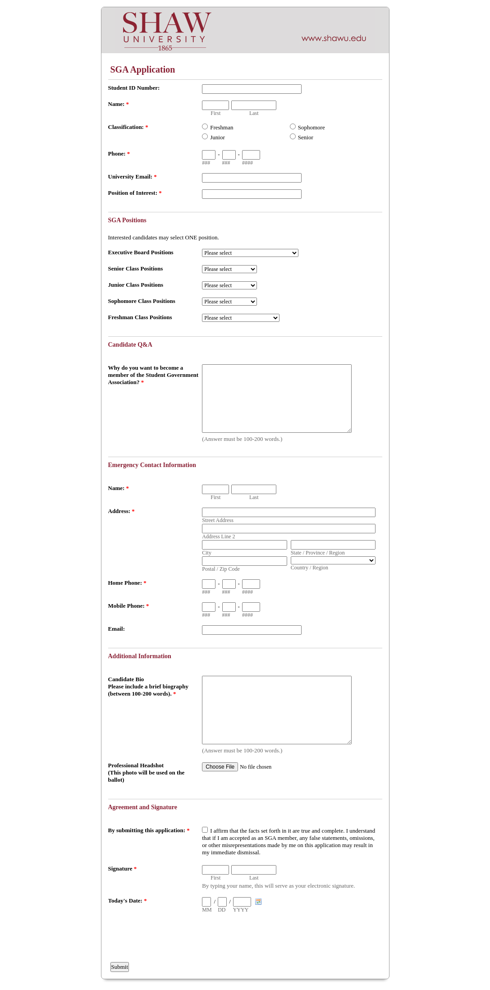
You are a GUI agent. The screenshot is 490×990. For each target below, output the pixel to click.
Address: (121, 511)
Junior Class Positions (136, 284)
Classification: (128, 127)
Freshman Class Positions (140, 317)
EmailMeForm (245, 30)
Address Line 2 (218, 536)
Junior (217, 137)
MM (206, 910)
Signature (122, 868)
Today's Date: (127, 900)
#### (247, 163)
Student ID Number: (134, 87)
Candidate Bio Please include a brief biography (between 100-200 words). (148, 686)
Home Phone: (127, 582)
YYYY (241, 910)
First (215, 113)
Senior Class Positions (135, 268)
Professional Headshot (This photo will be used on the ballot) (146, 772)
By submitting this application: (149, 830)
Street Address (218, 520)
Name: (118, 104)
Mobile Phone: (128, 605)
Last (254, 113)
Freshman (221, 127)
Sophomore (311, 127)
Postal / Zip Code (221, 569)
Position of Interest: (135, 192)
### (206, 163)
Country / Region (309, 567)
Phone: (119, 153)
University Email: (132, 176)
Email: (116, 628)
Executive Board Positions (141, 252)
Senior (305, 137)
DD (221, 910)
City (206, 553)
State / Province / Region (318, 553)
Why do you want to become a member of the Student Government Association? (153, 374)
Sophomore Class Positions (141, 301)
